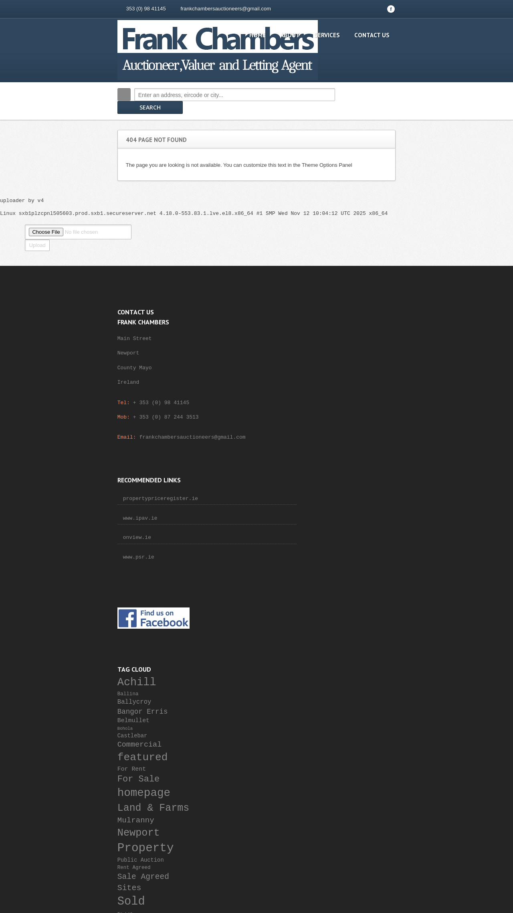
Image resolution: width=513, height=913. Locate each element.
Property (347, 560)
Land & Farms (355, 519)
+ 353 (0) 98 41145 (112, 390)
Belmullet (335, 432)
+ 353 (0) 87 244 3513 (116, 404)
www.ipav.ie (216, 344)
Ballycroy (336, 414)
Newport (340, 544)
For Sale (340, 491)
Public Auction (342, 572)
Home (307, 35)
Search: (74, 94)
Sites (331, 600)
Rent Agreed (335, 580)
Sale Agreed (345, 588)
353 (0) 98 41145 (97, 9)
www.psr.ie (214, 383)
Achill (338, 394)
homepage (345, 505)
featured (344, 469)
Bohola (326, 440)
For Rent (333, 481)
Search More (436, 111)
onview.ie (213, 364)
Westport (337, 634)
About (339, 35)
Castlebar (334, 447)
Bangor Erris (344, 423)
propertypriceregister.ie (236, 324)
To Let (326, 626)
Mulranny (337, 532)
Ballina (329, 406)
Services (376, 35)
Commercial (341, 457)
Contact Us (421, 35)
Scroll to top (428, 775)
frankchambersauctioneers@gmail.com (176, 9)
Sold (333, 613)
